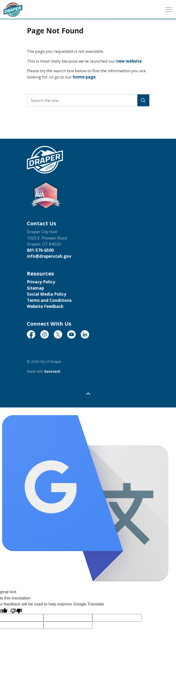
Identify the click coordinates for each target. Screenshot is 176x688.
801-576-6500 (40, 250)
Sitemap (35, 288)
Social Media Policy (46, 294)
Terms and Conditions (49, 300)
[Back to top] (88, 393)
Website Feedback (45, 306)
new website (129, 61)
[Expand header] (169, 9)
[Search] (143, 100)
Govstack (52, 371)
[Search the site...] (88, 100)
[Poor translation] (16, 610)
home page (84, 77)
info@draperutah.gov (49, 256)
